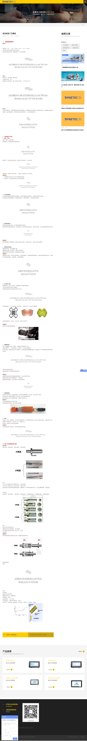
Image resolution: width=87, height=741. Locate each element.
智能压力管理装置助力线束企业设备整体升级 (72, 108)
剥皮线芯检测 (75, 47)
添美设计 (76, 737)
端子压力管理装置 (17, 662)
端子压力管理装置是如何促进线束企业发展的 (72, 130)
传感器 (64, 50)
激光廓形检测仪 (66, 47)
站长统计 (82, 737)
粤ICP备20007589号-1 (30, 737)
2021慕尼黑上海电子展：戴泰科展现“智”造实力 (72, 85)
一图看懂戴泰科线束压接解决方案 (69, 67)
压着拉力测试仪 (74, 45)
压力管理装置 (65, 45)
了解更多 (80, 651)
